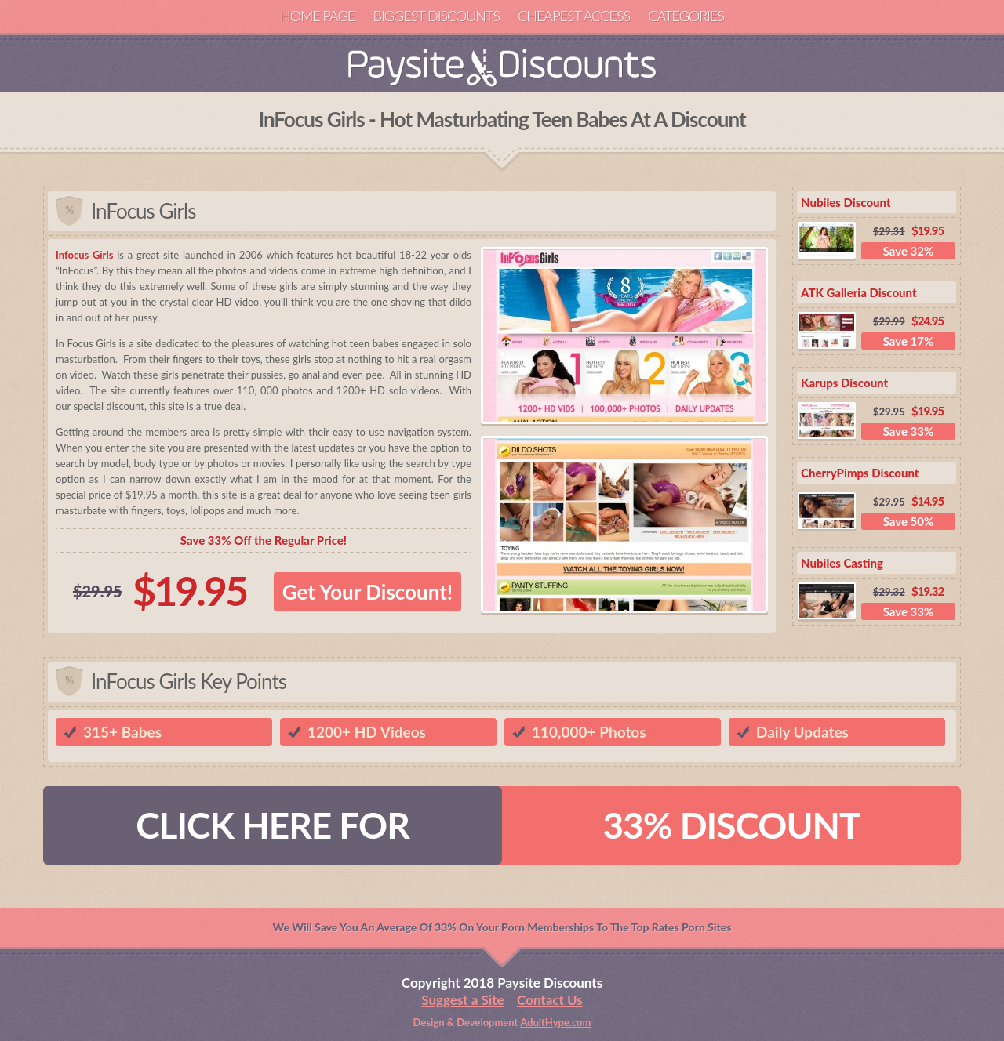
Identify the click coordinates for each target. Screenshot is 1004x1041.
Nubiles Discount (846, 202)
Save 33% (908, 431)
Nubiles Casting (842, 563)
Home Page (317, 15)
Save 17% (908, 341)
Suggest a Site (462, 1000)
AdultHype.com (555, 1022)
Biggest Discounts (436, 15)
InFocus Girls (143, 210)
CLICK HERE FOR (272, 825)
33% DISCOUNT (731, 825)
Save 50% (908, 521)
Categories (685, 15)
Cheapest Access (574, 15)
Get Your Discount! (367, 591)
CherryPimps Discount (860, 473)
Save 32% (908, 251)
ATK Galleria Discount (859, 292)
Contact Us (550, 1000)
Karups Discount (844, 382)
